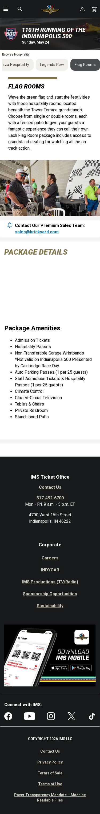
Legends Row (52, 64)
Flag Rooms (85, 64)
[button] (6, 9)
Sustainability (50, 605)
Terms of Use (50, 784)
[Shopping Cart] (94, 9)
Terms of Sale (50, 773)
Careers (50, 557)
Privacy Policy (50, 762)
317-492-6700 (50, 497)
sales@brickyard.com (37, 231)
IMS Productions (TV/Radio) (50, 581)
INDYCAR (50, 569)
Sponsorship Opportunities (50, 593)
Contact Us (50, 487)
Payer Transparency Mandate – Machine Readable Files (50, 797)
